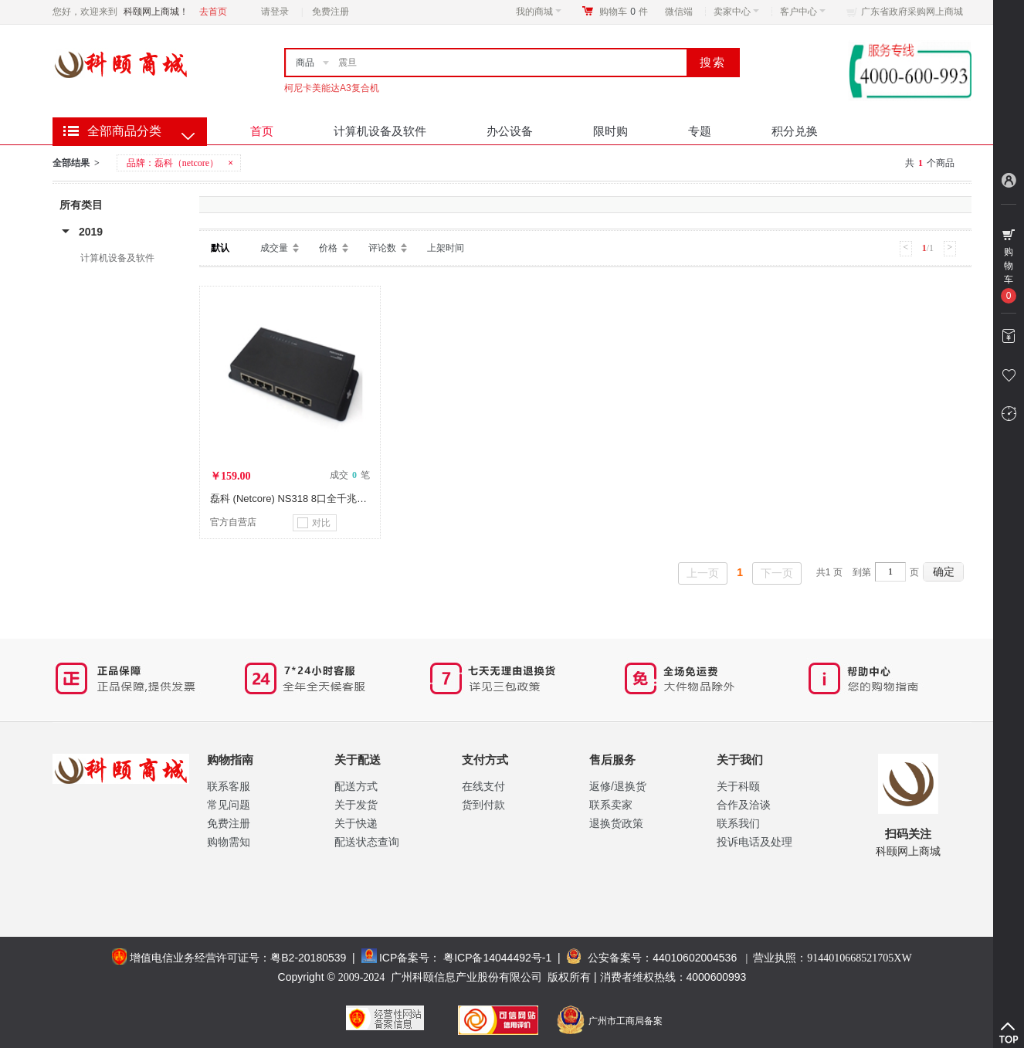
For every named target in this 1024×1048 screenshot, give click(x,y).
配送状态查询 (366, 842)
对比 (314, 522)
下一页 (777, 573)
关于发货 (356, 805)
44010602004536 (695, 957)
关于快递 (356, 823)
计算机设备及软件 (380, 130)
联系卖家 (610, 805)
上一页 (703, 573)
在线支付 (483, 786)
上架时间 (445, 247)
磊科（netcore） (186, 163)
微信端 (679, 11)
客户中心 (803, 11)
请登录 (275, 11)
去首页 (213, 11)
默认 (220, 247)
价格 (328, 247)
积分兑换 (794, 130)
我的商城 (538, 11)
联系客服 (228, 786)
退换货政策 (616, 823)
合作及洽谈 (744, 805)
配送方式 (356, 786)
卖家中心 (736, 11)
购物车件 (623, 11)
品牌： (181, 163)
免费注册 (330, 11)
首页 (261, 130)
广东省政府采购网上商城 (912, 11)
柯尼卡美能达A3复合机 (331, 88)
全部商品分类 (124, 130)
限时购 (610, 130)
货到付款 (483, 805)
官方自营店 (233, 522)
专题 (699, 130)
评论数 (382, 247)
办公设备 (510, 130)
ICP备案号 (404, 957)
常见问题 (228, 805)
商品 (305, 62)
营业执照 (832, 957)
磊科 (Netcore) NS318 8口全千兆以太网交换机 (313, 498)
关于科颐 (738, 786)
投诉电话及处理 (754, 842)
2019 (91, 232)
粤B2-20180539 (308, 957)
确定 (943, 571)
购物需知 (228, 842)
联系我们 (738, 823)
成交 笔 (350, 475)
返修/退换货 (617, 786)
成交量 (274, 247)
